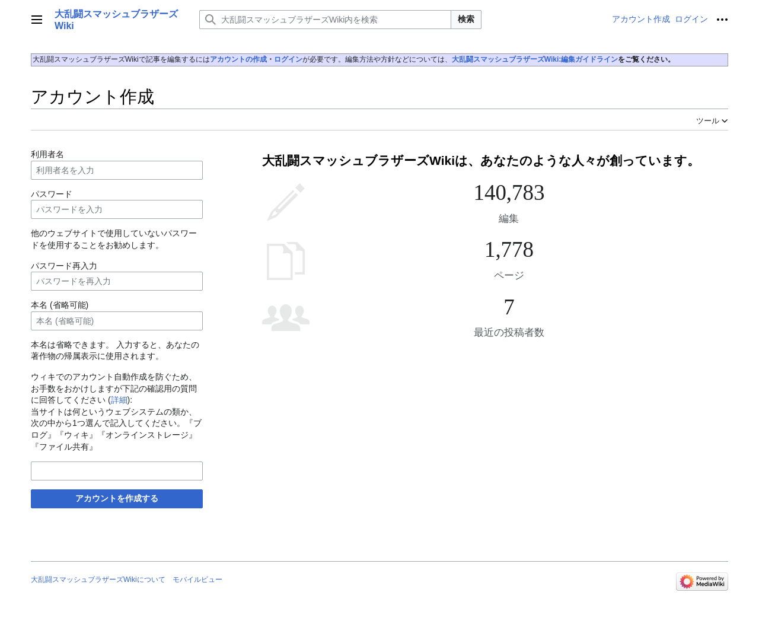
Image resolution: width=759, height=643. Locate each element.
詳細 (119, 400)
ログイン (288, 59)
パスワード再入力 (64, 265)
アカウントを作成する (116, 498)
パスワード (51, 194)
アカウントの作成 (238, 59)
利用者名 (47, 154)
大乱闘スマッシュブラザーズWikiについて (98, 579)
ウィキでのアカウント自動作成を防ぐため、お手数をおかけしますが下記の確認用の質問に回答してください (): (114, 388)
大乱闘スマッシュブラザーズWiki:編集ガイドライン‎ (535, 59)
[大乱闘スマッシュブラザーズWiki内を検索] (325, 19)
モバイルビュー (197, 579)
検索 (466, 19)
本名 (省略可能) (59, 305)
